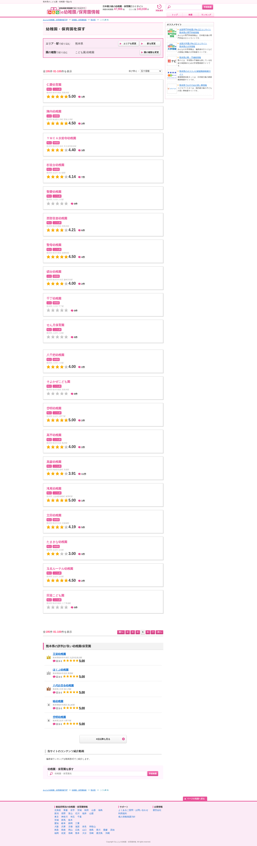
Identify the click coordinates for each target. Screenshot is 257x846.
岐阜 (63, 823)
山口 (84, 830)
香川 (98, 830)
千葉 (79, 816)
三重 (77, 823)
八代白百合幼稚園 (63, 685)
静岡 (70, 823)
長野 (63, 813)
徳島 (91, 830)
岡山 (70, 830)
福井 (84, 813)
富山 (70, 813)
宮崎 (91, 833)
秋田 (86, 810)
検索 (190, 15)
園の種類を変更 (151, 52)
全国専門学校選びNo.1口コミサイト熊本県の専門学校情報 (195, 31)
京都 (70, 826)
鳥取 (56, 830)
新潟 (56, 813)
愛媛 (105, 830)
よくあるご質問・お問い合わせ (133, 810)
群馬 (63, 820)
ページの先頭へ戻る (196, 799)
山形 (93, 810)
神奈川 (64, 816)
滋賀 (77, 826)
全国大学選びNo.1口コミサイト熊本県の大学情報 (193, 45)
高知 (112, 830)
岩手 (72, 810)
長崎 (70, 833)
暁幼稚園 (58, 701)
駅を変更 (151, 43)
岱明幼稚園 (59, 717)
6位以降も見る (103, 739)
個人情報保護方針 (126, 816)
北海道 (57, 810)
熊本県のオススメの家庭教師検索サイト (195, 72)
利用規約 (122, 813)
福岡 (56, 833)
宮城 (79, 810)
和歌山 (92, 826)
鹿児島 (99, 833)
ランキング (206, 15)
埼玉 (72, 816)
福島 (100, 810)
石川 (77, 813)
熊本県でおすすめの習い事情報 (193, 85)
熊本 (77, 833)
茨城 (56, 820)
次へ (159, 632)
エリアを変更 (129, 43)
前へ (121, 632)
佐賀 (63, 833)
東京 (56, 816)
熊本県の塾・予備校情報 (190, 57)
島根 (63, 830)
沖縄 (107, 833)
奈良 (84, 826)
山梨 (91, 813)
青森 (65, 810)
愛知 (56, 823)
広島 (77, 830)
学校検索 (208, 7)
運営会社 (157, 810)
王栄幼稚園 (59, 654)
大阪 (56, 826)
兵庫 (63, 826)
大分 (84, 833)
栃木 (70, 820)
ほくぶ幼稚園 (61, 669)
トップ (175, 15)
